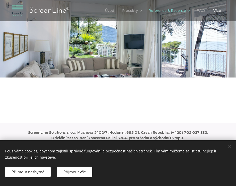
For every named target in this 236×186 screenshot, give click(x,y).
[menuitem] (109, 10)
